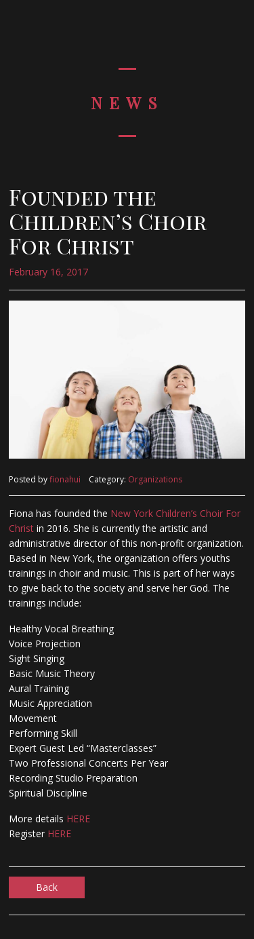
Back (47, 887)
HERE (78, 818)
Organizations (155, 479)
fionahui (65, 479)
